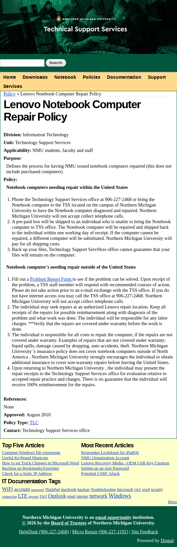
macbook (68, 489)
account (22, 489)
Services (12, 86)
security (157, 490)
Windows (120, 495)
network (98, 496)
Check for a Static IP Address (27, 473)
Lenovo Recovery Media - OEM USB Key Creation (125, 462)
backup (83, 489)
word (146, 490)
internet (82, 496)
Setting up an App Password (105, 468)
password (37, 489)
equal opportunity (113, 517)
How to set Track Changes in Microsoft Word (40, 462)
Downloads (35, 77)
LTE (22, 496)
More (172, 501)
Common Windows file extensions (31, 452)
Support (157, 77)
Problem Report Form (51, 279)
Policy (10, 93)
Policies (91, 77)
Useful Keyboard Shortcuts (25, 457)
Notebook (65, 77)
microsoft (125, 489)
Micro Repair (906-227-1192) (100, 531)
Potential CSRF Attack (100, 473)
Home (9, 77)
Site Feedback (145, 531)
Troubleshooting (103, 490)
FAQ (43, 496)
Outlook (57, 496)
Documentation (124, 77)
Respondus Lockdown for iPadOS (110, 452)
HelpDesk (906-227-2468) (44, 531)
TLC (33, 422)
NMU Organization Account (105, 457)
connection (9, 496)
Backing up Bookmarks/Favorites (30, 468)
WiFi (7, 489)
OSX (137, 489)
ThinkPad (52, 490)
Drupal (167, 540)
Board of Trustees (69, 522)
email (71, 496)
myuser (33, 496)
